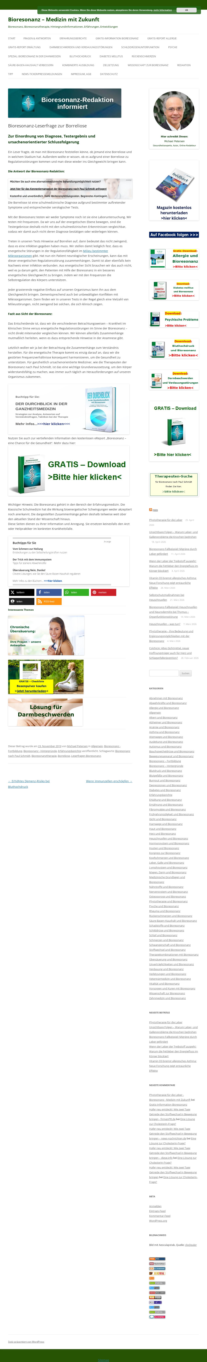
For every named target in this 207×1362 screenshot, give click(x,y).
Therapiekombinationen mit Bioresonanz (174, 954)
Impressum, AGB (81, 74)
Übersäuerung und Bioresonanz (168, 959)
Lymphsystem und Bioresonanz (168, 867)
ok (186, 10)
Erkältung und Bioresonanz (165, 800)
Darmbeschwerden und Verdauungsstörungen (81, 47)
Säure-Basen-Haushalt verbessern (30, 65)
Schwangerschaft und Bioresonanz (170, 945)
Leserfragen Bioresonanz (86, 756)
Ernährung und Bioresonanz (166, 804)
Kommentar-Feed (159, 1216)
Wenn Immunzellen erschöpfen (109, 781)
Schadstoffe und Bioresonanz (167, 925)
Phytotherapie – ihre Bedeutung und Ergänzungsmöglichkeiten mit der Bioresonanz (171, 636)
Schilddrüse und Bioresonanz (166, 930)
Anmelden (155, 1206)
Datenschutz (109, 74)
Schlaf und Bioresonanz (163, 935)
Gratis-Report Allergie (162, 38)
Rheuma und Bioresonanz (164, 911)
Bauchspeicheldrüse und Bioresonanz (171, 751)
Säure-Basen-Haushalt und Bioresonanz (173, 921)
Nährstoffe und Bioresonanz (166, 887)
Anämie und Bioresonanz (164, 727)
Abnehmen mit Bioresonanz (166, 698)
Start (11, 38)
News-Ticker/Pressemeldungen (42, 74)
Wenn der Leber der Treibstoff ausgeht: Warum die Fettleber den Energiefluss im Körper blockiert (173, 566)
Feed (155, 510)
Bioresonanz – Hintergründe (166, 766)
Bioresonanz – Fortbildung (165, 761)
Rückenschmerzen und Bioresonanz (170, 916)
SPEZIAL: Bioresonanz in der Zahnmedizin (34, 56)
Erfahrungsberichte (73, 38)
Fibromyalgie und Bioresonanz (167, 809)
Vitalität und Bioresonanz (164, 983)
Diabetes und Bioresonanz (165, 790)
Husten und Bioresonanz (164, 848)
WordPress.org (158, 1220)
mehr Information (162, 10)
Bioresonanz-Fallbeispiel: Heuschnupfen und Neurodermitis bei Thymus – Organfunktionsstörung (173, 612)
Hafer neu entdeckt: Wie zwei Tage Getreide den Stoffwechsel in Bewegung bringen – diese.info (173, 1153)
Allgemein (97, 746)
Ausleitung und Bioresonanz (166, 741)
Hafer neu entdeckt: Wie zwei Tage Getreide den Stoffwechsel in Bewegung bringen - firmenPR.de (173, 1114)
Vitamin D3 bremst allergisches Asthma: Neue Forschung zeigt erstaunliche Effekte (172, 582)
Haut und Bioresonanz (162, 829)
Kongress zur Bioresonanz (164, 853)
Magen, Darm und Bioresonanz (167, 872)
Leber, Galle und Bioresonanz (166, 862)
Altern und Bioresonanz (163, 717)
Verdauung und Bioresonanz (166, 969)
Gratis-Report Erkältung (24, 47)
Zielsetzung (111, 65)
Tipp (10, 74)
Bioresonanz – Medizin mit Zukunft (53, 19)
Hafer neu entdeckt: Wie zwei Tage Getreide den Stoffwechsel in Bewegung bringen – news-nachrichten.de (173, 1133)
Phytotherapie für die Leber (165, 520)
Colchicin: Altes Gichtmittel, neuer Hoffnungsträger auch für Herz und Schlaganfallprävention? (170, 653)
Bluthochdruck (80, 56)
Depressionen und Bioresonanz (168, 785)
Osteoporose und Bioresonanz (167, 896)
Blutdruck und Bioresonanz (165, 771)
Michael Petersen (77, 746)
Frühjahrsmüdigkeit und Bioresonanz (171, 814)
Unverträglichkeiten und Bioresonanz (171, 964)
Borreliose (64, 756)
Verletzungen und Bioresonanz (167, 974)
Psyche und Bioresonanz (164, 906)
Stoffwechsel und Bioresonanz (167, 950)
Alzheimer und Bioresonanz (165, 722)
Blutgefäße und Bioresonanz (166, 775)
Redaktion (184, 65)
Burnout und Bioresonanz (164, 780)
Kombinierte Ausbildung (78, 65)
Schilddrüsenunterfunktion (140, 47)
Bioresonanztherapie (44, 756)
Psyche (172, 47)
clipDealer (191, 1245)
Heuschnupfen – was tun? (164, 624)
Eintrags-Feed (157, 1211)
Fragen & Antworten (37, 38)
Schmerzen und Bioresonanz (166, 940)
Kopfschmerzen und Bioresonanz (169, 858)
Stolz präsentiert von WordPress (26, 1341)
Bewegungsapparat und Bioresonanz (171, 756)
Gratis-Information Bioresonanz (117, 38)
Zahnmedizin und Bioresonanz (167, 998)
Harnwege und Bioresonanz (166, 824)
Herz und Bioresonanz (162, 833)
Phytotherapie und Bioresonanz (168, 901)
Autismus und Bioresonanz (165, 746)
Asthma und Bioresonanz (164, 732)
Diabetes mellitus (111, 56)
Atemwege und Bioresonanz (166, 737)
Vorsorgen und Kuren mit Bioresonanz (172, 988)
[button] (21, 592)
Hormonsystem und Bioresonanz (169, 843)
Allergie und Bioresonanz (164, 708)
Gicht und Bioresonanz (162, 819)
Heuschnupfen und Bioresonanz (168, 838)
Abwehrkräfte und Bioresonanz (168, 703)
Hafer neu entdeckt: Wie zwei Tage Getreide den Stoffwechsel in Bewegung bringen (173, 1172)
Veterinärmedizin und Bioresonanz (170, 979)
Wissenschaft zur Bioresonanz (148, 65)
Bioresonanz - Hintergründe (40, 751)
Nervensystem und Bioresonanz (168, 891)
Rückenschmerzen (144, 56)
